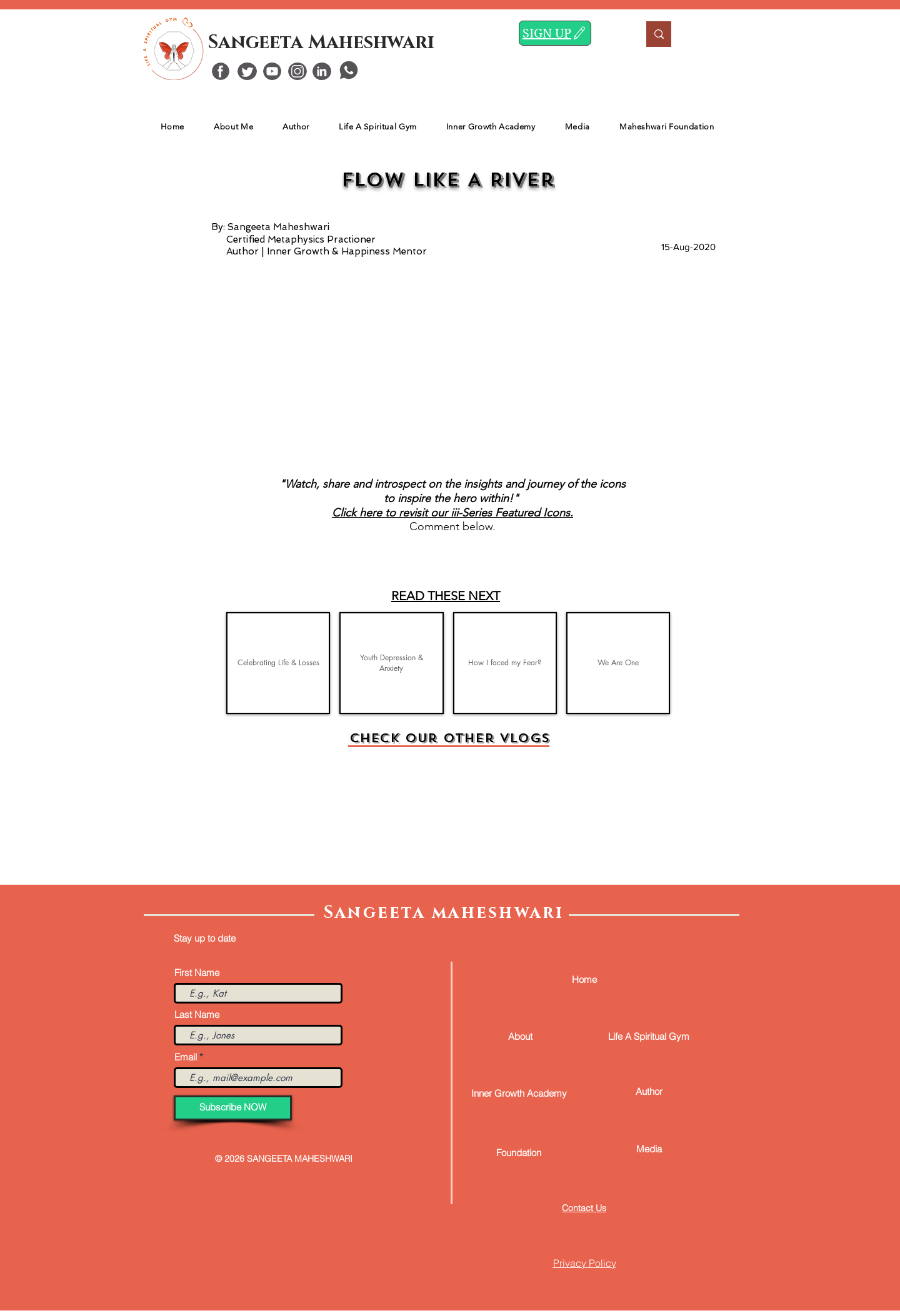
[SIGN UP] (555, 33)
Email (185, 1057)
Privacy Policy (584, 1263)
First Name (196, 972)
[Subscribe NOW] (233, 1107)
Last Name (196, 1014)
